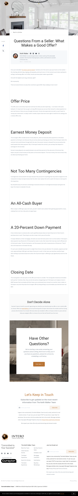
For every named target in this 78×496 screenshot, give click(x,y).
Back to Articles (17, 32)
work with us (25, 308)
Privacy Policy (73, 481)
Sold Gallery (37, 460)
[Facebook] (2, 453)
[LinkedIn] (4, 453)
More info (62, 493)
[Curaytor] (8, 462)
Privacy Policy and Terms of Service (51, 419)
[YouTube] (8, 453)
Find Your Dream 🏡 (34, 3)
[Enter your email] (35, 408)
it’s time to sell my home (28, 70)
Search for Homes (26, 460)
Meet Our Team (46, 3)
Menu (55, 4)
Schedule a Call (38, 452)
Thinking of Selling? (19, 3)
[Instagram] (11, 453)
